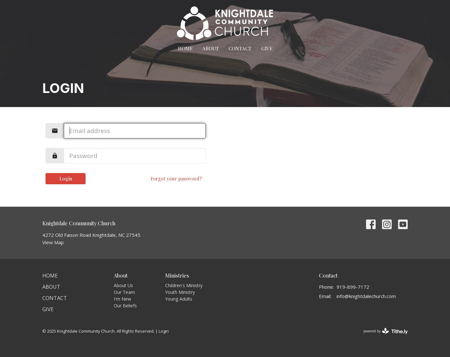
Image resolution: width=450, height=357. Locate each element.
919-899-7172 (353, 287)
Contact (240, 48)
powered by (385, 331)
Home (185, 48)
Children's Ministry (184, 285)
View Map (53, 242)
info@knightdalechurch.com (366, 296)
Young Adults (178, 299)
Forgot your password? (176, 178)
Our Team (124, 292)
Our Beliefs (125, 306)
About (210, 48)
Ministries (177, 275)
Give (266, 48)
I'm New (122, 299)
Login (65, 178)
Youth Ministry (180, 292)
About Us (123, 285)
